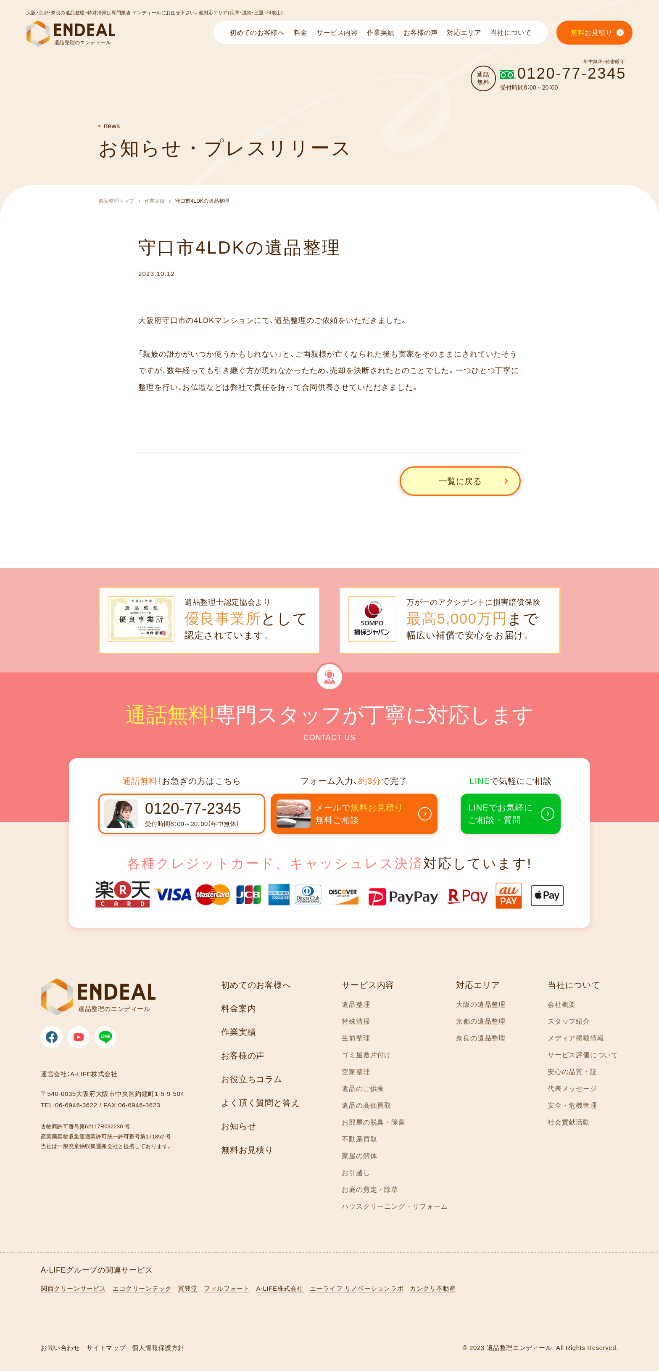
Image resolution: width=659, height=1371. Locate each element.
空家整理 (356, 1071)
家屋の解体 (359, 1155)
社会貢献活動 (569, 1122)
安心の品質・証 (572, 1071)
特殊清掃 (356, 1021)
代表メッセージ (572, 1088)
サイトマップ (106, 1347)
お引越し (356, 1172)
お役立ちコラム (251, 1079)
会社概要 (562, 1004)
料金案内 (238, 1008)
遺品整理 (356, 1004)
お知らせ (238, 1126)
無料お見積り (247, 1149)
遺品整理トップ (116, 201)
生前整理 (356, 1038)
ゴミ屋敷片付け (366, 1055)
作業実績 (155, 201)
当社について (574, 985)
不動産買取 (359, 1139)
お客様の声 (243, 1055)
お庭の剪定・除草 (370, 1189)
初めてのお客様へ (256, 985)
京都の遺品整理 (481, 1021)
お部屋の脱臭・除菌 (373, 1122)
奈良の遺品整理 (481, 1038)
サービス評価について (583, 1055)
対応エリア (478, 985)
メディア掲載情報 (576, 1038)
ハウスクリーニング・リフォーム (395, 1206)
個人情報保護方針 (158, 1347)
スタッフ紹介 (569, 1021)
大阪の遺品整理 (481, 1004)
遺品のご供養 (363, 1088)
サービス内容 (368, 985)
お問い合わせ (60, 1347)
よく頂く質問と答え (260, 1102)
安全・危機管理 (572, 1105)
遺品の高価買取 (366, 1105)
